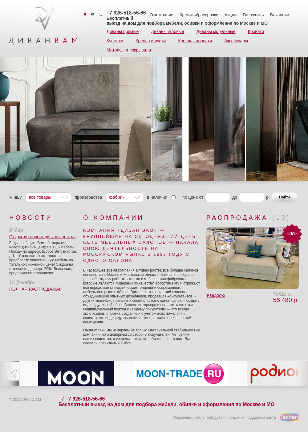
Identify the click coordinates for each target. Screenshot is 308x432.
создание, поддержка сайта (252, 417)
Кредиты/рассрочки (199, 14)
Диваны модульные (216, 31)
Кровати (256, 31)
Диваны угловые (167, 31)
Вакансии (279, 14)
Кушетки (115, 40)
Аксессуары (236, 40)
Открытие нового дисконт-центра (42, 236)
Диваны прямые (123, 31)
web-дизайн (216, 417)
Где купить (253, 14)
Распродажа (237, 217)
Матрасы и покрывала (129, 50)
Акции (231, 14)
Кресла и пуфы (151, 40)
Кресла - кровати (195, 40)
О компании (161, 14)
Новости (31, 217)
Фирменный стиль (189, 417)
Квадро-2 (216, 295)
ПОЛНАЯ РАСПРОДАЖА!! (35, 289)
